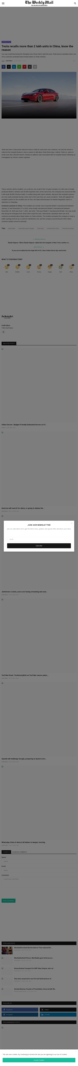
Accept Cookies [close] (39, 1060)
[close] (76, 1051)
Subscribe (39, 546)
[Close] (71, 523)
